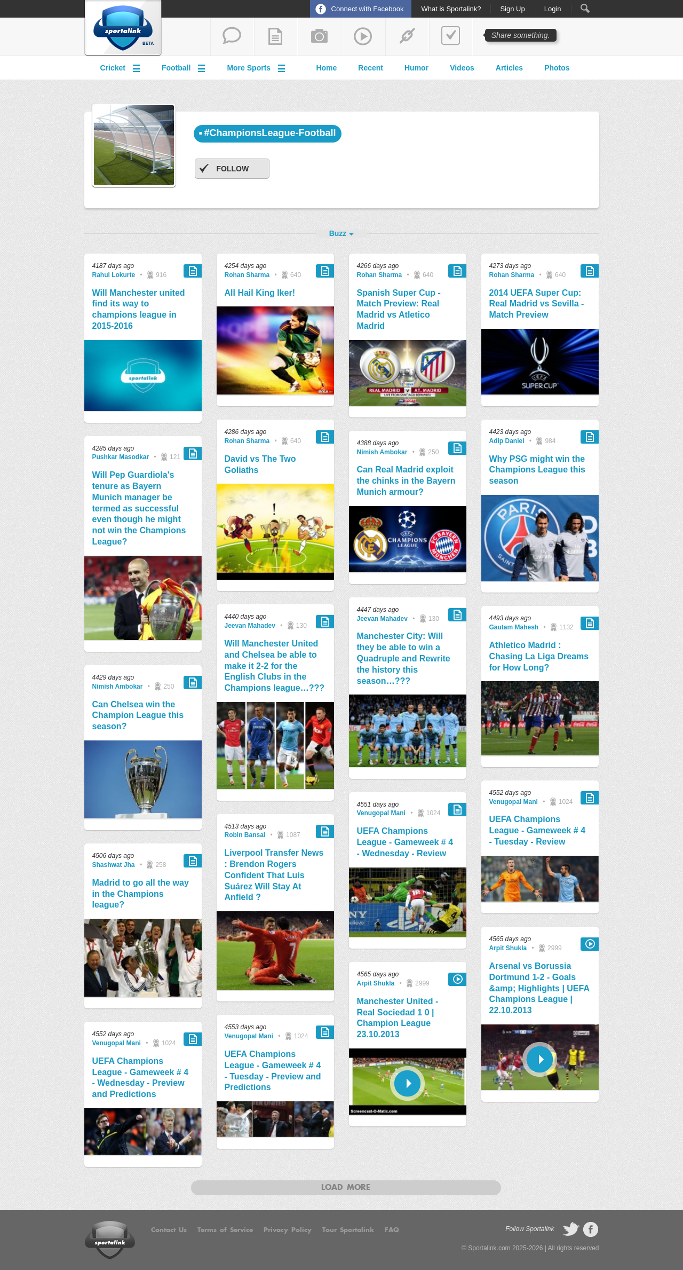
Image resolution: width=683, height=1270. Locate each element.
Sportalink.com (489, 1248)
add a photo (320, 37)
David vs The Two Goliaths (260, 464)
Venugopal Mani (116, 1043)
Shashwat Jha (113, 865)
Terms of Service (225, 1230)
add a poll (451, 37)
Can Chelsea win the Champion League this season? (138, 715)
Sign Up (512, 9)
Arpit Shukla (376, 983)
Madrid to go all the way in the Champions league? (140, 894)
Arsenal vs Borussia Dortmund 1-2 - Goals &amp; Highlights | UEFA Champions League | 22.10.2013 (539, 988)
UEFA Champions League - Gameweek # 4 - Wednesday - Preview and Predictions (140, 1077)
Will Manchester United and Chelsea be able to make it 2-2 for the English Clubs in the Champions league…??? (275, 665)
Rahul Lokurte (114, 275)
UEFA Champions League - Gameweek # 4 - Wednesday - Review (405, 842)
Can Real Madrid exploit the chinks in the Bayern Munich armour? (406, 480)
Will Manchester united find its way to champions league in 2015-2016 (138, 309)
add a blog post (276, 37)
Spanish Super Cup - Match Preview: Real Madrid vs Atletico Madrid (399, 309)
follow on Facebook (590, 1229)
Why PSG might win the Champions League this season (537, 470)
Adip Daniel (507, 441)
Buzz (338, 233)
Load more (345, 1188)
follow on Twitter (570, 1229)
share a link (407, 37)
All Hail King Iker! (260, 292)
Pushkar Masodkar (120, 457)
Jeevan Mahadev (250, 625)
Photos (556, 68)
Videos (462, 68)
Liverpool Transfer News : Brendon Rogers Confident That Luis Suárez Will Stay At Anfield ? (274, 875)
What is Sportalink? (451, 9)
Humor (416, 68)
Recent (370, 68)
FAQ (392, 1230)
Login (552, 9)
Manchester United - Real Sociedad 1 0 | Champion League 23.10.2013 (398, 1018)
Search (585, 8)
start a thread (232, 37)
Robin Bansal (245, 835)
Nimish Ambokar (117, 686)
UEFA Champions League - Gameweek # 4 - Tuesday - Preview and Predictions (273, 1071)
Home (326, 68)
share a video (363, 37)
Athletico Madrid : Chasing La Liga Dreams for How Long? (539, 656)
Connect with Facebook (367, 9)
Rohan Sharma (247, 275)
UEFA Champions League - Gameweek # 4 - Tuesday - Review (537, 830)
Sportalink (123, 28)
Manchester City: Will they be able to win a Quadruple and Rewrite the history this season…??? (403, 658)
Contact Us (169, 1230)
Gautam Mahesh (514, 627)
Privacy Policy (288, 1230)
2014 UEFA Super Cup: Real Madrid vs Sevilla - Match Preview (536, 304)
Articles (509, 68)
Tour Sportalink (348, 1230)
